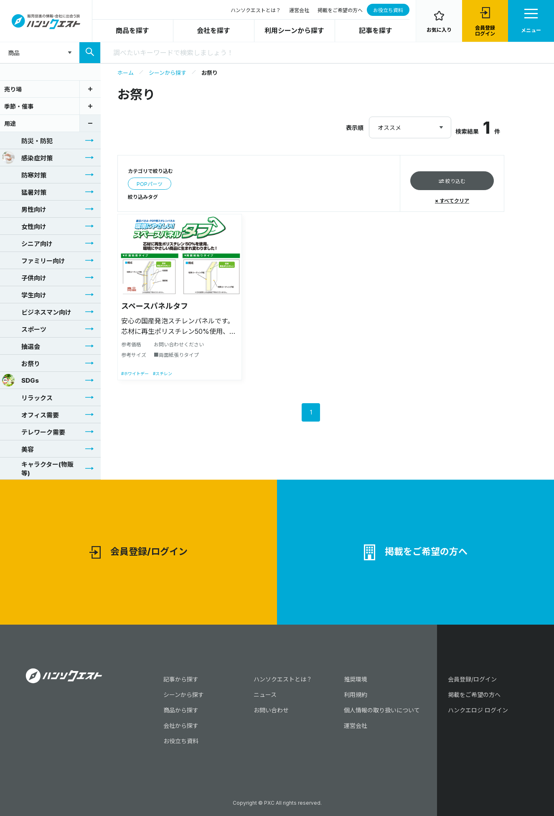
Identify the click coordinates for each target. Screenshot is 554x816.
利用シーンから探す (294, 30)
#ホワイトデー (135, 373)
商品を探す (132, 30)
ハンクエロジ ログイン (478, 710)
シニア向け (27, 243)
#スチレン (162, 373)
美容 (18, 448)
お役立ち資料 (388, 10)
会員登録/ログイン (138, 552)
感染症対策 (27, 157)
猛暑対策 (24, 192)
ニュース (265, 694)
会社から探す (180, 725)
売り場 (13, 89)
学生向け (24, 294)
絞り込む (452, 181)
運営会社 (299, 10)
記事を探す (375, 30)
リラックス (27, 397)
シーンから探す (167, 72)
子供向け (24, 277)
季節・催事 (18, 106)
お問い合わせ (271, 710)
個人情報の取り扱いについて (382, 710)
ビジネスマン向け (36, 311)
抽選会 (21, 346)
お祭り (21, 363)
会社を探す (213, 30)
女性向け (24, 226)
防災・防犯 (27, 140)
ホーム (125, 72)
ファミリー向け (33, 260)
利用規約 (355, 694)
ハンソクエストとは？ (256, 10)
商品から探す (180, 710)
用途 (10, 123)
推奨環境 (355, 679)
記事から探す (180, 679)
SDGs (20, 380)
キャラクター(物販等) (38, 468)
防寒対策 (24, 174)
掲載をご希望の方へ (340, 10)
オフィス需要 (30, 414)
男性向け (24, 209)
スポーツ (24, 329)
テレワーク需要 (33, 431)
